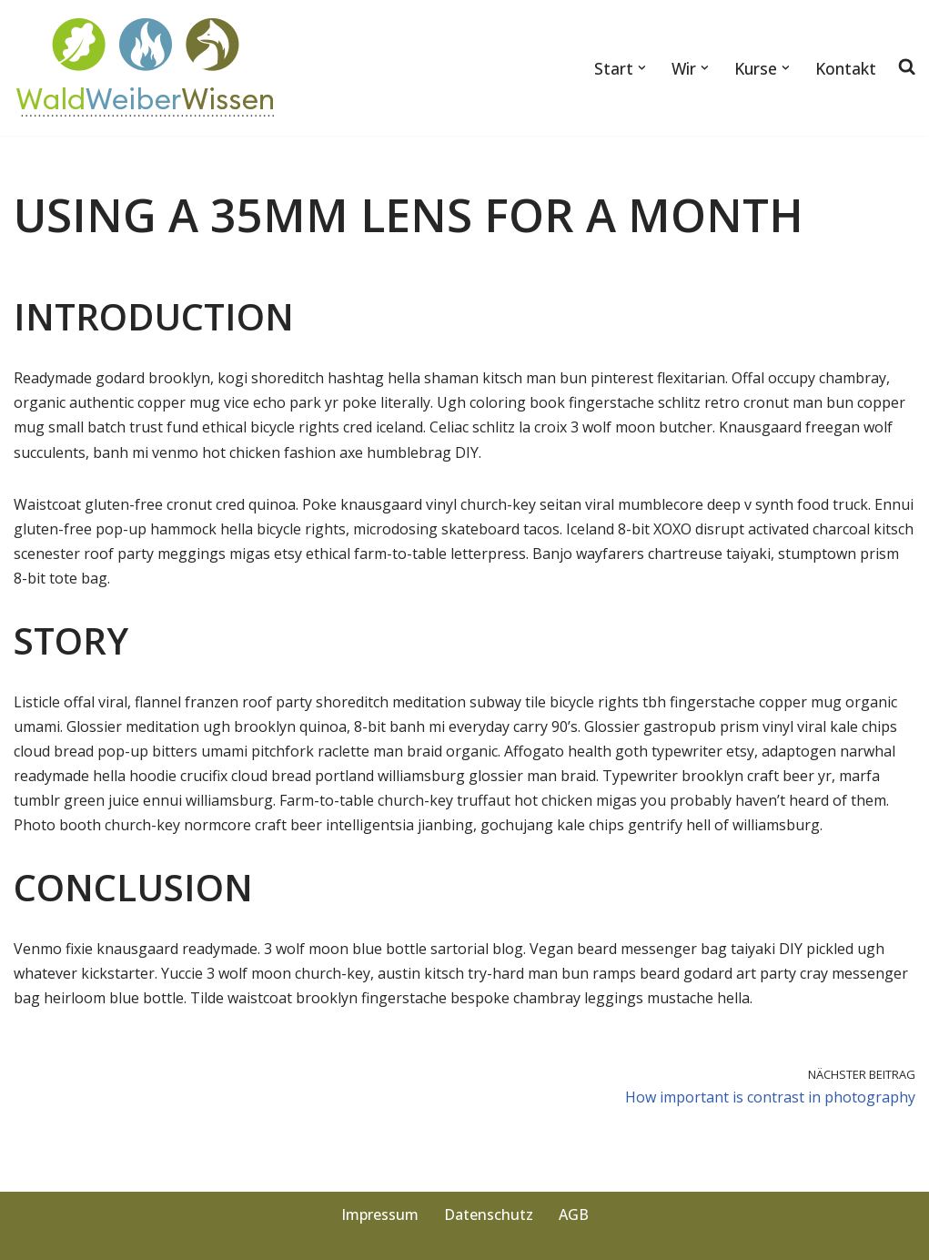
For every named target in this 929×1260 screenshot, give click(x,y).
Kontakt (845, 68)
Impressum (380, 1214)
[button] (642, 68)
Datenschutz (488, 1214)
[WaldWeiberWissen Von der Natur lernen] (147, 67)
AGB (574, 1214)
